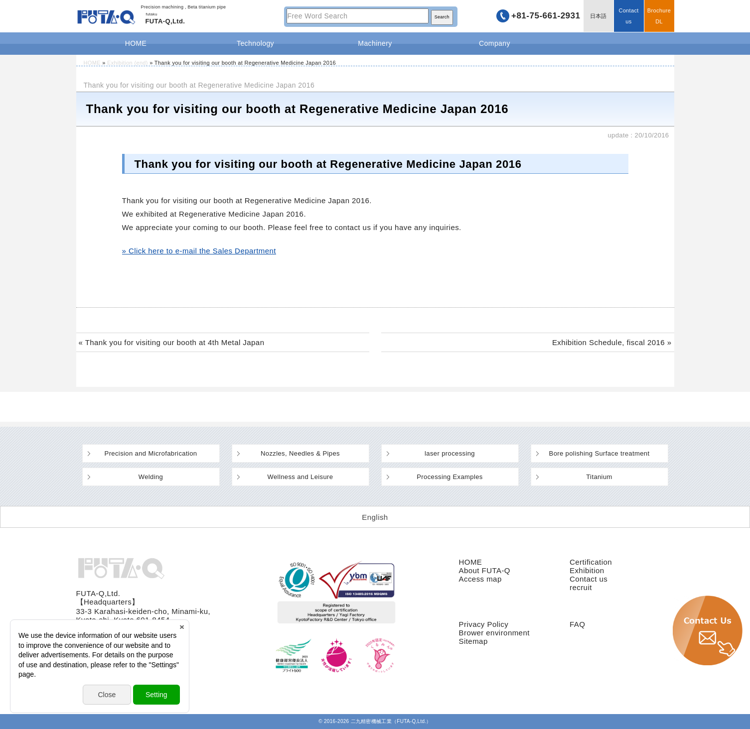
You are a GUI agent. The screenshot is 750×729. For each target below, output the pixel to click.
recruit (581, 587)
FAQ (577, 624)
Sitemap (473, 641)
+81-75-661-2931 (546, 15)
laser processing (450, 453)
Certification (591, 562)
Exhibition (587, 570)
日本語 (598, 16)
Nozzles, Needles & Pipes (300, 453)
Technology (255, 43)
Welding (151, 477)
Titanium (599, 477)
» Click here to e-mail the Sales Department (199, 250)
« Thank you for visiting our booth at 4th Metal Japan (172, 342)
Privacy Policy (484, 624)
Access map (480, 579)
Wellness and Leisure (300, 477)
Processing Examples (449, 477)
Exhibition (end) (127, 63)
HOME (136, 43)
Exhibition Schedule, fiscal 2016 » (612, 342)
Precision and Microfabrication (151, 453)
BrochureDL (659, 15)
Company (494, 43)
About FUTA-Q (484, 570)
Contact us (628, 15)
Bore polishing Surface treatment (599, 453)
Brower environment (494, 632)
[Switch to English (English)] (375, 517)
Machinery (375, 43)
